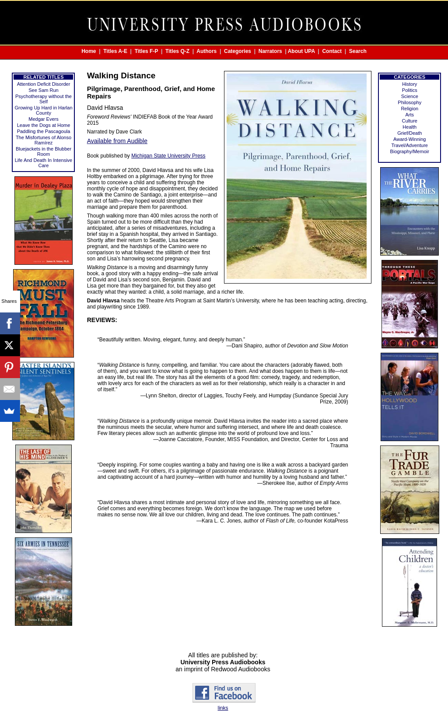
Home (88, 51)
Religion (409, 108)
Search (358, 51)
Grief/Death (409, 133)
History (409, 84)
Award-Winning (409, 139)
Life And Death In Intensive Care (43, 163)
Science (409, 96)
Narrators (270, 51)
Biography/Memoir (409, 151)
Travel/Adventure (410, 145)
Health (409, 127)
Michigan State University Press (168, 156)
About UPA (301, 51)
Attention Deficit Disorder (43, 84)
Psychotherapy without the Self (43, 99)
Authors (206, 51)
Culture (409, 120)
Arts (409, 114)
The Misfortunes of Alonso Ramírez (43, 140)
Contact (332, 51)
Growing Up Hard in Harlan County (43, 110)
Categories (237, 51)
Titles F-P (146, 51)
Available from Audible (117, 140)
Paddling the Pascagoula (43, 131)
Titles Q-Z (177, 51)
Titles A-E (115, 51)
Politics (409, 90)
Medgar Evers (43, 119)
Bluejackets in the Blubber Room (43, 151)
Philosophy (409, 102)
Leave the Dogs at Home (43, 125)
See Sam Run (43, 90)
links (222, 708)
